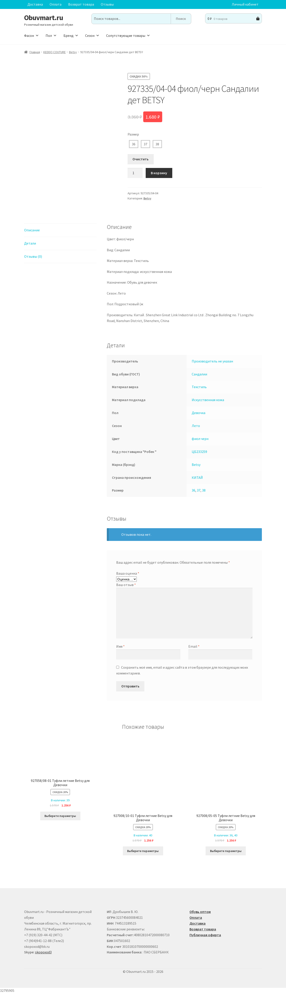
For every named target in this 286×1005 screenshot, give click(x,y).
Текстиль (199, 398)
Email (194, 657)
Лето (196, 437)
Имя (120, 657)
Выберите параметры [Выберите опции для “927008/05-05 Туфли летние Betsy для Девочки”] (226, 862)
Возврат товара (81, 4)
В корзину (159, 173)
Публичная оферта (205, 946)
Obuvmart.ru (43, 17)
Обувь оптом (200, 923)
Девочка (198, 424)
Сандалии (199, 385)
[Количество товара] (135, 173)
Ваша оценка (127, 584)
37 (145, 144)
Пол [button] (51, 35)
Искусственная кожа (208, 411)
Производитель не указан (212, 372)
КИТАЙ (197, 489)
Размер (133, 134)
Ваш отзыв (126, 596)
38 (157, 144)
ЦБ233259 (199, 463)
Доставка (35, 4)
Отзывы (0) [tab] (33, 268)
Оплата (55, 4)
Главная (34, 52)
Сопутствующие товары (128, 35)
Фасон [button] (31, 35)
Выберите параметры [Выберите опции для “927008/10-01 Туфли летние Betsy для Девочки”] (143, 862)
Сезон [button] (92, 35)
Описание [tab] (32, 241)
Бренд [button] (70, 35)
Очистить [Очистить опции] (140, 159)
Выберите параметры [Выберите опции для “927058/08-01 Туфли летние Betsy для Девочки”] (60, 827)
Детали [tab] (30, 254)
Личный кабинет (245, 4)
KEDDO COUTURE (54, 52)
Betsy (73, 52)
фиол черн (200, 450)
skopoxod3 (43, 963)
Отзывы (107, 4)
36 (133, 144)
